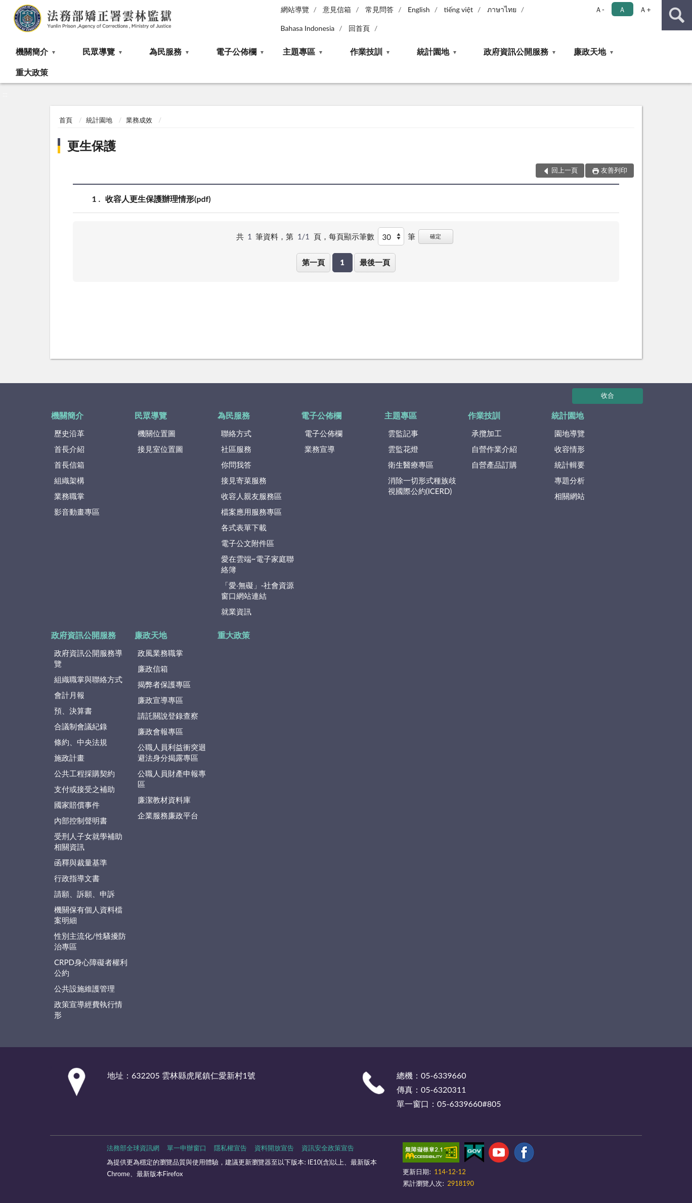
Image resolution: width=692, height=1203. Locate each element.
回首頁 (359, 28)
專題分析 (569, 480)
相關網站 (569, 496)
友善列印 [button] (614, 170)
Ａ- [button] (599, 9)
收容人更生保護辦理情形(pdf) (158, 198)
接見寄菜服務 (244, 480)
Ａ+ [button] (645, 9)
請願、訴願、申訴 (84, 893)
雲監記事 (403, 433)
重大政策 (32, 72)
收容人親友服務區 (251, 496)
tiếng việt (458, 9)
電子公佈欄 (236, 51)
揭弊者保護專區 (164, 684)
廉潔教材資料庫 (164, 799)
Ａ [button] (622, 9)
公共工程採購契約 (84, 773)
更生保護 (91, 145)
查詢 (677, 15)
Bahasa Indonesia (308, 28)
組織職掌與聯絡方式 (88, 679)
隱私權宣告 (230, 1148)
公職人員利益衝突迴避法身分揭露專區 (172, 752)
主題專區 (299, 51)
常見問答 (379, 9)
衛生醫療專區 (411, 464)
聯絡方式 (236, 433)
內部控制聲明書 (80, 820)
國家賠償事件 (77, 804)
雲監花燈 (403, 448)
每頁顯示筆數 (351, 236)
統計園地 (433, 51)
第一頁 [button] (313, 262)
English (419, 9)
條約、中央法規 (80, 741)
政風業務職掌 (160, 652)
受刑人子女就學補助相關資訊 (88, 841)
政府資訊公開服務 (516, 51)
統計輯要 (569, 464)
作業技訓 (366, 51)
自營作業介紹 (494, 448)
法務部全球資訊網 (133, 1148)
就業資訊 (236, 611)
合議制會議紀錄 (80, 726)
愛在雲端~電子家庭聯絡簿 (257, 564)
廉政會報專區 (160, 731)
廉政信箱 (153, 668)
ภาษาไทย (501, 9)
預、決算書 (73, 710)
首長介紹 (69, 448)
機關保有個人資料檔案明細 (88, 915)
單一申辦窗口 (186, 1148)
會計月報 (69, 694)
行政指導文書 (77, 878)
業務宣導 (320, 448)
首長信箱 (69, 464)
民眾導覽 (98, 51)
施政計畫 (69, 757)
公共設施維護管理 (84, 988)
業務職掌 (69, 496)
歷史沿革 (69, 433)
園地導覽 (569, 433)
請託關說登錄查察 (168, 715)
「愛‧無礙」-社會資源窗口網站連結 (257, 590)
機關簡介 (32, 51)
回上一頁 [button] (564, 170)
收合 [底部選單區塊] (607, 395)
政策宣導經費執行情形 (88, 1009)
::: (8, 8)
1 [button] (342, 262)
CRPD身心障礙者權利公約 (90, 967)
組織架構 (69, 480)
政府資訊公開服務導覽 (88, 658)
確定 (435, 236)
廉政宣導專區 (160, 699)
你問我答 (236, 464)
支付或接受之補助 (84, 789)
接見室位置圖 (160, 448)
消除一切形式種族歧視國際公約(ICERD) (422, 485)
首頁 (65, 120)
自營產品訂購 (494, 464)
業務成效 (139, 120)
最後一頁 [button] (375, 262)
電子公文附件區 (247, 543)
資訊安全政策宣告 (327, 1148)
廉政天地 (590, 51)
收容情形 (569, 448)
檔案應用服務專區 (251, 511)
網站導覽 (295, 9)
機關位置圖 (157, 433)
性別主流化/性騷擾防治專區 (90, 941)
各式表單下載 (244, 527)
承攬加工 (486, 433)
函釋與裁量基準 (80, 862)
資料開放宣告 (274, 1148)
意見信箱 (337, 9)
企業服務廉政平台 (168, 815)
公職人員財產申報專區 (172, 779)
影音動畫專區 (77, 511)
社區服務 (236, 448)
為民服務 (165, 51)
